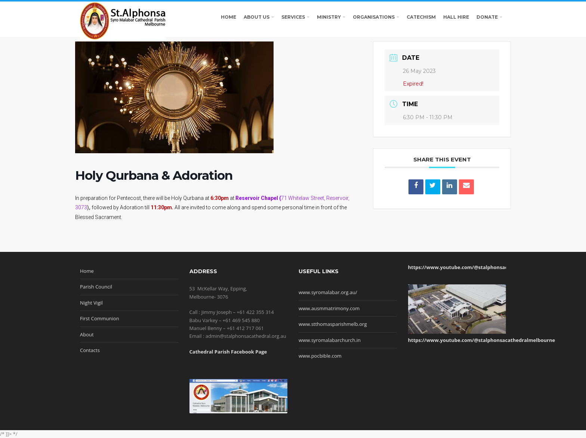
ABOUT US (256, 17)
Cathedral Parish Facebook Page (228, 351)
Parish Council (96, 286)
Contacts (90, 350)
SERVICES (293, 17)
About (87, 334)
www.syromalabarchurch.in (330, 340)
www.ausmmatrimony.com (329, 308)
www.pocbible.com (320, 355)
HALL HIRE (456, 17)
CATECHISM (421, 17)
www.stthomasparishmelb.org (333, 324)
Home (87, 271)
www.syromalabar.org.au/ (328, 292)
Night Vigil (91, 302)
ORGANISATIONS (374, 17)
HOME (228, 17)
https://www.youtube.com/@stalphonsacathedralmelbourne (481, 267)
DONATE (487, 17)
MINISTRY (329, 17)
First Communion (99, 318)
